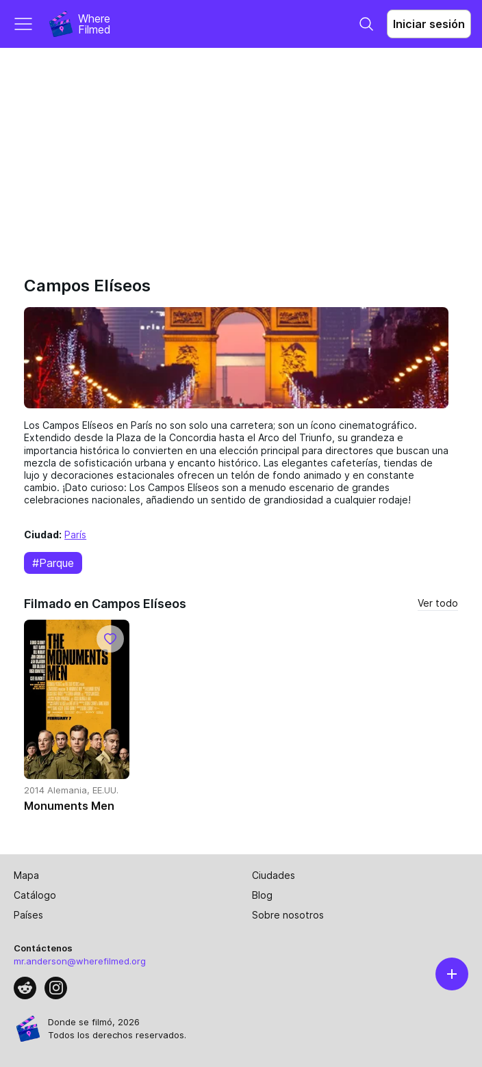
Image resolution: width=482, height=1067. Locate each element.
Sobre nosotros (288, 915)
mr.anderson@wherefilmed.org (80, 961)
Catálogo (35, 895)
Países (28, 915)
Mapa (26, 875)
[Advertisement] (241, 150)
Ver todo (438, 603)
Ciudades (273, 875)
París (75, 534)
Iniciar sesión (429, 24)
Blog (262, 895)
